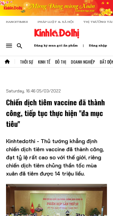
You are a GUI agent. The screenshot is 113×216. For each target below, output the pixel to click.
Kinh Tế (44, 61)
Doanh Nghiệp (83, 61)
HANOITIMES (17, 22)
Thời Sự (26, 61)
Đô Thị (60, 61)
